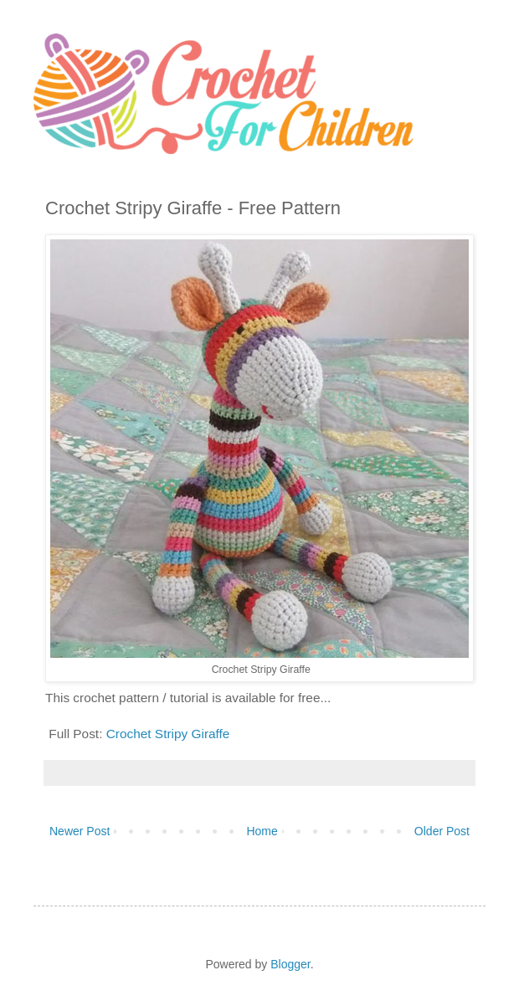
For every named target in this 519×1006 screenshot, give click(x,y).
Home (261, 831)
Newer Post (79, 831)
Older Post (442, 831)
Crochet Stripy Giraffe (168, 733)
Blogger (290, 964)
